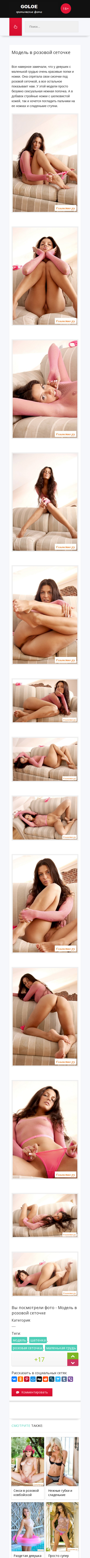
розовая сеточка (27, 1347)
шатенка (38, 1340)
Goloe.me (33, 9)
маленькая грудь (61, 1347)
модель (19, 1340)
